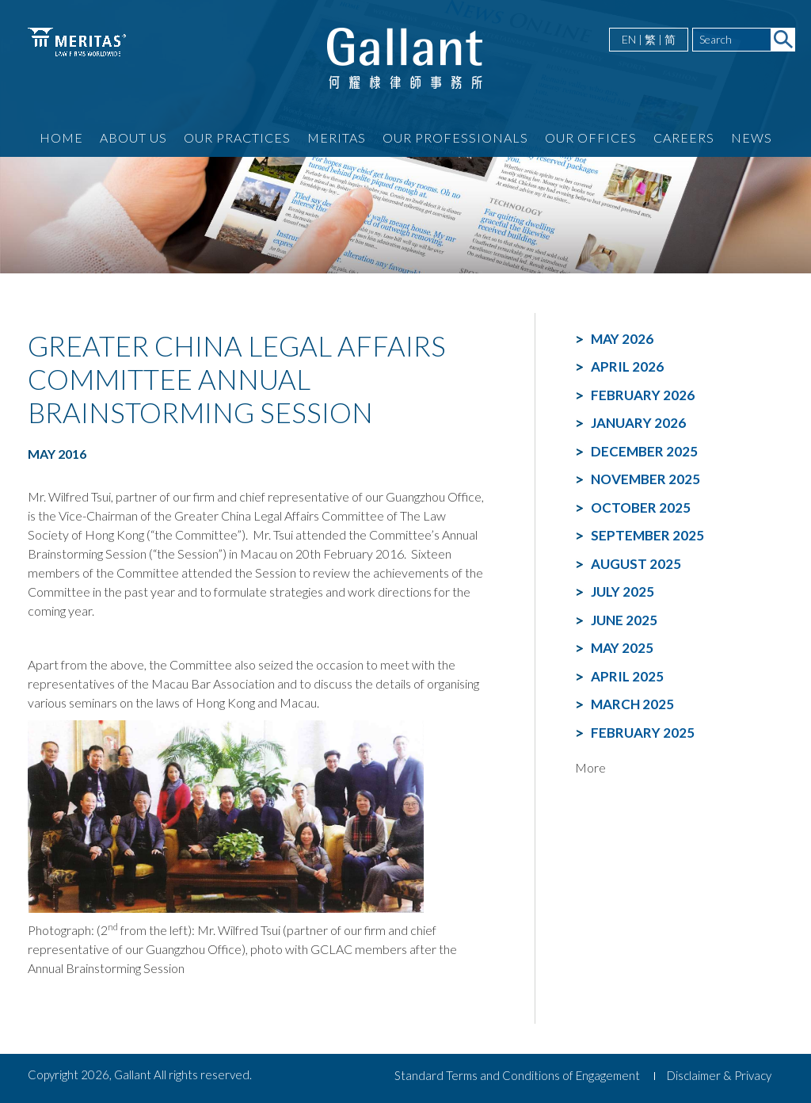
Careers (683, 137)
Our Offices (591, 137)
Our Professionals (455, 137)
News (751, 137)
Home (61, 137)
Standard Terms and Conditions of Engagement (517, 1075)
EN (629, 39)
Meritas (336, 137)
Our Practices (237, 137)
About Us (133, 137)
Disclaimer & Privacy (719, 1075)
